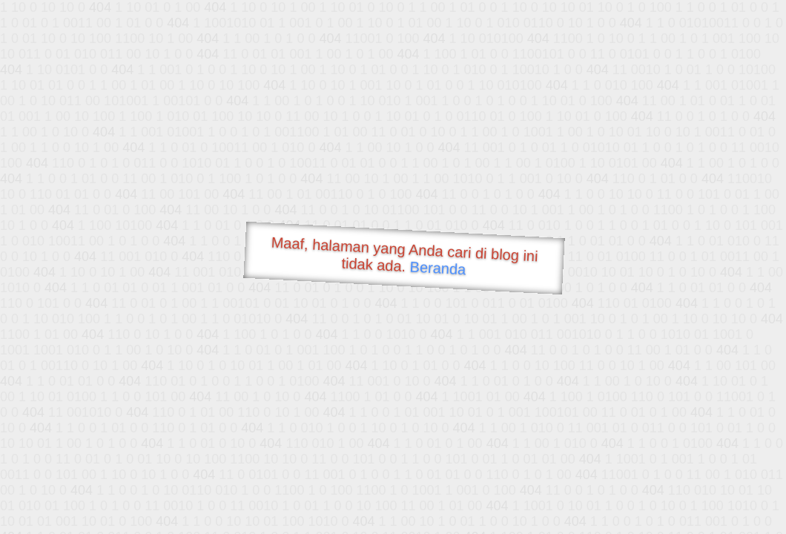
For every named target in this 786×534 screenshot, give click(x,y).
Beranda (437, 267)
